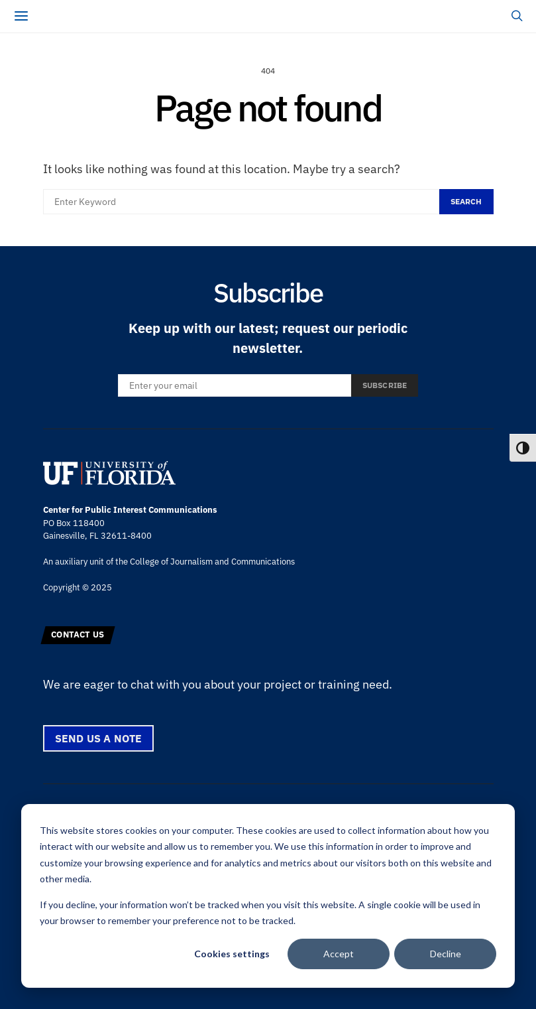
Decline (445, 953)
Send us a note (98, 738)
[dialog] (268, 896)
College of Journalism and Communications (212, 561)
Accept (338, 953)
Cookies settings (232, 953)
